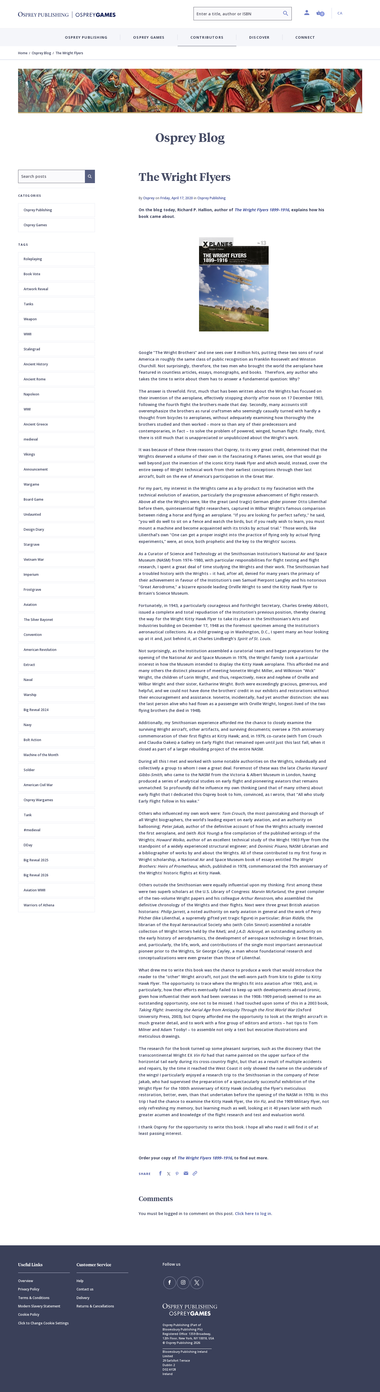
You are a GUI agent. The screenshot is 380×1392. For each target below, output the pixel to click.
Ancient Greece (36, 424)
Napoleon (31, 394)
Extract (29, 664)
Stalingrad (32, 349)
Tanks (28, 304)
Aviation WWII (34, 890)
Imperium (31, 574)
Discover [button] (259, 37)
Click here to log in (253, 1213)
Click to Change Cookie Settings (43, 1323)
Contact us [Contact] (85, 1289)
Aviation (30, 604)
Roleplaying (33, 259)
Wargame (31, 484)
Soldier (29, 770)
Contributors (207, 37)
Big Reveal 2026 (36, 875)
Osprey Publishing (38, 210)
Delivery (83, 1297)
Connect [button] (305, 37)
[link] (160, 1173)
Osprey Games (35, 225)
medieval (31, 439)
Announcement (36, 469)
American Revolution (40, 649)
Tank (28, 815)
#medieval (32, 830)
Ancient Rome (35, 379)
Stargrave (32, 544)
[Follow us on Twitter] (192, 1282)
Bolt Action (32, 739)
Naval (28, 679)
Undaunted (32, 514)
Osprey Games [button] (149, 37)
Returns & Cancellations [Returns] (95, 1306)
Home (23, 53)
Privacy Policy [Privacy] (28, 1289)
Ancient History (36, 364)
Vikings (29, 454)
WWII (27, 334)
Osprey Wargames (38, 800)
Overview (25, 1280)
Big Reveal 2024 (36, 709)
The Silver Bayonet (38, 619)
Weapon (30, 319)
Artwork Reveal (36, 289)
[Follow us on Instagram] (181, 1282)
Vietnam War (34, 559)
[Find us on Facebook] (169, 1282)
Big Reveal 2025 (36, 860)
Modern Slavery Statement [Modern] (39, 1306)
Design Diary (34, 529)
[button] (320, 13)
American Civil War (38, 785)
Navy (27, 724)
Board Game (33, 499)
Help (80, 1280)
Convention (33, 634)
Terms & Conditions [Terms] (34, 1297)
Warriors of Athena (39, 905)
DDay (28, 845)
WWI (27, 409)
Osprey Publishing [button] (86, 37)
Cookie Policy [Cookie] (28, 1314)
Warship (30, 694)
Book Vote (32, 274)
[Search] (285, 14)
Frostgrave (32, 589)
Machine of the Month (41, 754)
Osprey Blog (41, 53)
